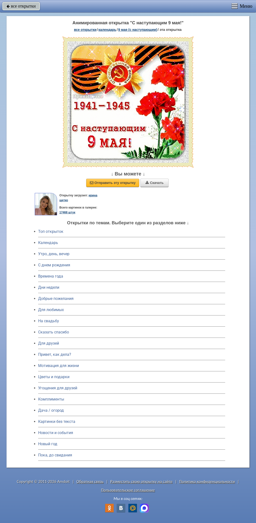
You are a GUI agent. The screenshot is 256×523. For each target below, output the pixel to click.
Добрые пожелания (56, 298)
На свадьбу (48, 321)
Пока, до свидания (55, 455)
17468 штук (67, 212)
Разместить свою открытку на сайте (141, 481)
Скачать (154, 183)
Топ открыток (50, 231)
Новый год (47, 444)
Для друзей (48, 343)
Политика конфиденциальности (207, 481)
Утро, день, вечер (53, 254)
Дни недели (48, 287)
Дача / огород (51, 410)
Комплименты (51, 399)
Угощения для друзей (57, 388)
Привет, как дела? (54, 354)
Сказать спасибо (53, 332)
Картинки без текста (56, 421)
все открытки (21, 6)
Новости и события (55, 432)
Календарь (107, 30)
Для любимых (51, 309)
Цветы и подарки (53, 377)
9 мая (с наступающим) (137, 30)
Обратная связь (90, 481)
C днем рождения (54, 265)
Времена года (50, 276)
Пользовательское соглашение (128, 490)
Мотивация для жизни (58, 365)
